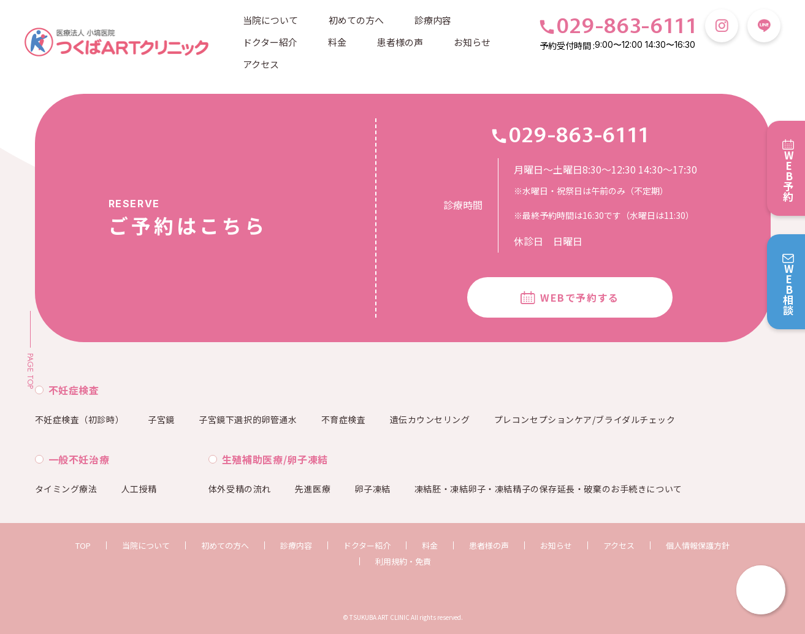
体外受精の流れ (239, 489)
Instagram (721, 25)
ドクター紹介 (270, 42)
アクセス (261, 64)
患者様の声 (400, 42)
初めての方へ (356, 19)
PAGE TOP (30, 371)
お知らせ (472, 42)
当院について (270, 19)
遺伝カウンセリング (430, 419)
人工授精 (139, 489)
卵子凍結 (372, 489)
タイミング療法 (66, 489)
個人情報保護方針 (698, 545)
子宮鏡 (161, 419)
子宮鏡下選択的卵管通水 (248, 419)
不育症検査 (343, 419)
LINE (763, 25)
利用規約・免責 (403, 561)
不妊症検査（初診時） (79, 419)
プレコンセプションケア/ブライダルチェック (585, 419)
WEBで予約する (579, 297)
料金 (337, 42)
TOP (83, 545)
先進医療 (312, 489)
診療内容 (432, 19)
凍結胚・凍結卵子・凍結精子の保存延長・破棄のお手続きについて (548, 489)
